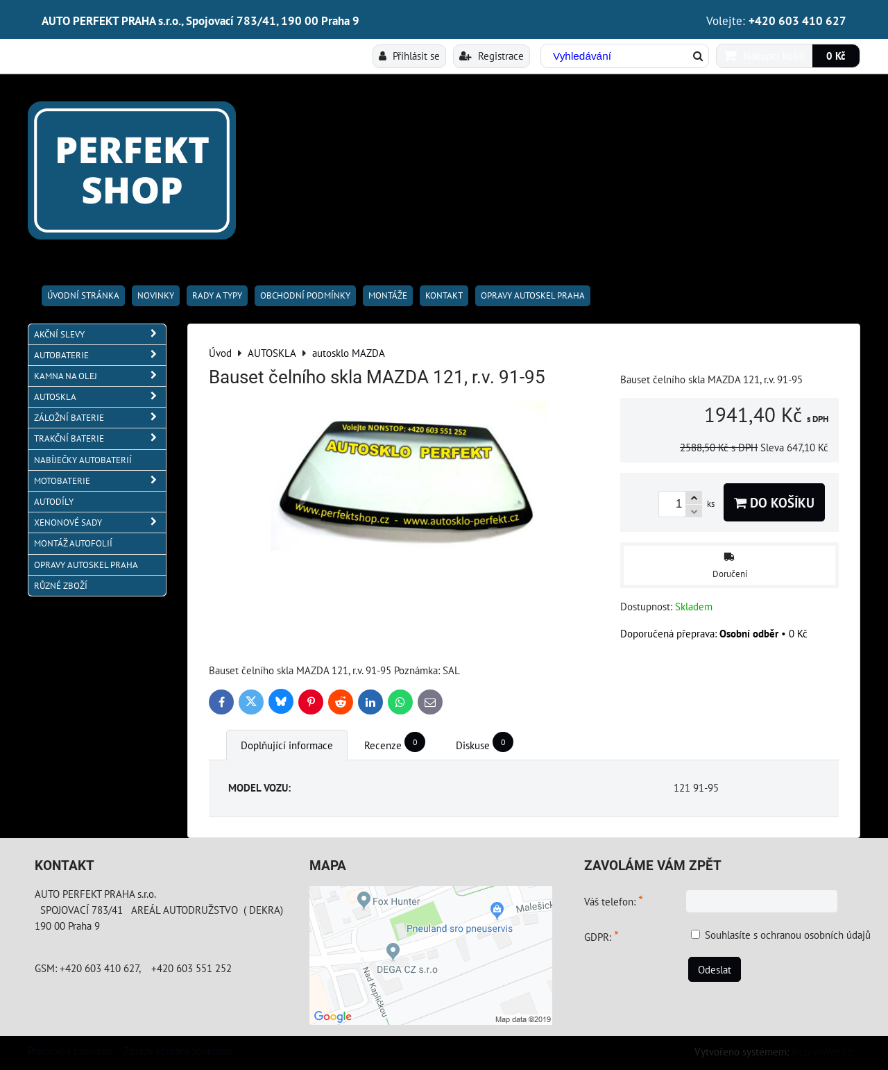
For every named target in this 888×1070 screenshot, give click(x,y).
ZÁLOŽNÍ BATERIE (100, 418)
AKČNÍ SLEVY (100, 334)
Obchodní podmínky (305, 295)
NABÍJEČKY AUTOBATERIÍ (83, 460)
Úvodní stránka (83, 295)
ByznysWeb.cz (822, 1051)
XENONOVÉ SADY (100, 522)
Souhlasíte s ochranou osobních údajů (788, 935)
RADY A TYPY (217, 295)
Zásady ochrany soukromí (177, 1051)
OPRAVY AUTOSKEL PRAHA (533, 295)
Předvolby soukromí (70, 1051)
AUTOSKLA (100, 397)
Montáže (387, 295)
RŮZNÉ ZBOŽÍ (60, 586)
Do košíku (774, 502)
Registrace (491, 55)
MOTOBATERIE (100, 481)
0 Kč (836, 55)
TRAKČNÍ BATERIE (100, 438)
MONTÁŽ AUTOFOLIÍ (73, 543)
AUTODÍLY (54, 502)
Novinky (155, 295)
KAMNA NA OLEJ (100, 376)
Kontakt (444, 295)
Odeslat (714, 969)
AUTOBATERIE (100, 355)
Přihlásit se (409, 55)
